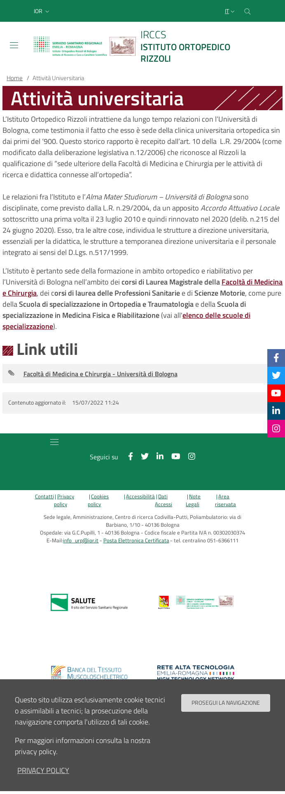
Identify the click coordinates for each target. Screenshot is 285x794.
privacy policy (43, 770)
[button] (42, 11)
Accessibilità (140, 496)
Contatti (44, 496)
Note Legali (193, 500)
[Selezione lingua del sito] (230, 11)
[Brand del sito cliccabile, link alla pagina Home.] (142, 46)
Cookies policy (98, 500)
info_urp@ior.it (80, 540)
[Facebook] (276, 357)
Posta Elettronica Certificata (136, 540)
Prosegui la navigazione (226, 702)
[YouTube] (276, 393)
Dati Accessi (163, 500)
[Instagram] (276, 428)
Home (15, 78)
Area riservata (225, 500)
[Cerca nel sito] (247, 10)
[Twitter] (276, 375)
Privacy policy (64, 500)
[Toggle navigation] (14, 45)
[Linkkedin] (276, 410)
